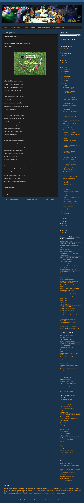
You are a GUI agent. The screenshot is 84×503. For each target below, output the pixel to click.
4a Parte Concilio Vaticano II (67, 306)
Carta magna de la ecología (67, 251)
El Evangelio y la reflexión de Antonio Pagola (70, 152)
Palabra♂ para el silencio (9, 493)
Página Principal (32, 200)
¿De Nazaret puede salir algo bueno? (70, 414)
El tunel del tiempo (65, 433)
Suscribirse (63, 42)
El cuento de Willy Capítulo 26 (71, 176)
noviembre (66, 71)
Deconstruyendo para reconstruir (68, 326)
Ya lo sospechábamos (65, 377)
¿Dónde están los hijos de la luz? (68, 418)
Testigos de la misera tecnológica (68, 343)
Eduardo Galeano (64, 363)
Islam (45, 492)
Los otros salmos (66, 492)
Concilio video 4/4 (64, 298)
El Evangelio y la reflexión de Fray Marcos (70, 92)
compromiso (63, 488)
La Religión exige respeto (66, 389)
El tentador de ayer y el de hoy (68, 404)
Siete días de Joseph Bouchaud (68, 315)
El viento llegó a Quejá (69, 162)
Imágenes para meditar (69, 178)
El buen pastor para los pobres (71, 191)
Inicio (5, 27)
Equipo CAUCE (64, 48)
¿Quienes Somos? (15, 27)
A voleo (7, 488)
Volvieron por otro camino (66, 452)
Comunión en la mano (66, 277)
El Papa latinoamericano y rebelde (69, 253)
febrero (65, 213)
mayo (64, 85)
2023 (63, 62)
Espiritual (6, 490)
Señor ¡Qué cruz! (64, 425)
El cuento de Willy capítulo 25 (70, 203)
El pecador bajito (64, 429)
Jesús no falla (66, 189)
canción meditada (53, 488)
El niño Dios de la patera (66, 391)
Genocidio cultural (64, 337)
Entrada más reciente (11, 200)
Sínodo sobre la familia (66, 241)
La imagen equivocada (66, 275)
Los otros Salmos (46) (69, 155)
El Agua (62, 446)
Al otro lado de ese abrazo (70, 99)
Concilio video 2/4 (64, 302)
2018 (63, 223)
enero (64, 216)
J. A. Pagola (51, 492)
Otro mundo (19, 488)
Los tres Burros (64, 435)
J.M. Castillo (58, 492)
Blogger (62, 499)
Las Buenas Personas (66, 259)
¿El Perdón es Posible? (66, 261)
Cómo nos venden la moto (67, 476)
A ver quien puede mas (66, 443)
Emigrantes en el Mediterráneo (68, 359)
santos (20, 492)
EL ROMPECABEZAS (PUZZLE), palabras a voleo (71, 88)
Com (57, 490)
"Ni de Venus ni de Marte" (69, 171)
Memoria (78, 490)
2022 (63, 65)
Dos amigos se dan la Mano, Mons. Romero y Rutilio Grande (69, 282)
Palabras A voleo (75, 492)
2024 (63, 60)
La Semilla (62, 402)
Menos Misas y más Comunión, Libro (69, 328)
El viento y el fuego (65, 416)
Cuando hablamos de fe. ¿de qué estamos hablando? (69, 323)
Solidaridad (18, 493)
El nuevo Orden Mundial (66, 356)
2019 (63, 221)
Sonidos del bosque (68, 206)
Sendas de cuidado (65, 379)
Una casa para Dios (65, 412)
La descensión (64, 431)
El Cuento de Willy (58, 27)
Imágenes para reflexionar (70, 201)
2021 (63, 67)
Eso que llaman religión (69, 130)
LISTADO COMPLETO (66, 399)
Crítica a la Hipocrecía (66, 480)
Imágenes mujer (70, 490)
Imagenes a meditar (40, 488)
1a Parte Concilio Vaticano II (67, 312)
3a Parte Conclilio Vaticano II (67, 308)
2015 (63, 230)
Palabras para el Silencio (69, 157)
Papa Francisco (50, 490)
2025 (63, 58)
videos (70, 488)
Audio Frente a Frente (38, 492)
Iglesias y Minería (64, 255)
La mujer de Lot (64, 454)
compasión (24, 493)
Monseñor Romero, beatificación (68, 294)
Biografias (30, 488)
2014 (63, 232)
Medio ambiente (32, 490)
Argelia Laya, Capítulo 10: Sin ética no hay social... (71, 168)
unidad (61, 493)
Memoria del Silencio (68, 159)
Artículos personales (29, 27)
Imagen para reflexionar (69, 97)
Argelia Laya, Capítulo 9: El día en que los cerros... (71, 198)
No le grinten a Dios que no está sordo (70, 448)
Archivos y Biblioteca (44, 27)
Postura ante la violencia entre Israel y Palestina (71, 102)
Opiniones (41, 490)
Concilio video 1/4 (64, 304)
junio (64, 83)
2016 (63, 228)
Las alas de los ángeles (66, 427)
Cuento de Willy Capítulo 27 (70, 140)
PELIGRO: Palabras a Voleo (70, 149)
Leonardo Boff (21, 490)
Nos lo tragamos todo (65, 478)
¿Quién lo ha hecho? (65, 345)
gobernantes (47, 493)
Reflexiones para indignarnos (67, 341)
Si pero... (62, 441)
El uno (61, 410)
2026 (63, 55)
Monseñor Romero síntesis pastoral (69, 288)
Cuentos (76, 488)
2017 (63, 225)
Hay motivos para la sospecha (68, 381)
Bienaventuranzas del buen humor (69, 257)
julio (64, 80)
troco (57, 493)
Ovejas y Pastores (65, 422)
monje (53, 493)
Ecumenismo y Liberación (67, 317)
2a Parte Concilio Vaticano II (67, 310)
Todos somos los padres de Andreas (69, 361)
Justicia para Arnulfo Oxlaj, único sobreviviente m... (71, 135)
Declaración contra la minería (67, 368)
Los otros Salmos (67, 95)
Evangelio (13, 490)
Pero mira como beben (66, 339)
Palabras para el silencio (69, 105)
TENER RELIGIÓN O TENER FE (68, 243)
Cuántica (63, 490)
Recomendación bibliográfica (70, 174)
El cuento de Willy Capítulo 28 (71, 114)
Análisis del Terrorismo (66, 387)
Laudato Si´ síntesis (65, 249)
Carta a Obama (64, 373)
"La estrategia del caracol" (70, 111)
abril (64, 209)
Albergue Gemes (27, 492)
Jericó (61, 437)
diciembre (66, 69)
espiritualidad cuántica (38, 493)
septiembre (66, 76)
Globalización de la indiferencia (68, 269)
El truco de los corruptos (66, 347)
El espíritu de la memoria (66, 335)
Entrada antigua (50, 200)
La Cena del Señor (65, 263)
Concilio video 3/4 (64, 300)
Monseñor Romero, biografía (67, 296)
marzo (65, 211)
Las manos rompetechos (66, 450)
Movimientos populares (66, 370)
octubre (65, 74)
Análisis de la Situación (66, 375)
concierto (30, 493)
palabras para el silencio (11, 492)
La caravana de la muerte (66, 439)
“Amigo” (65, 138)
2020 (63, 218)
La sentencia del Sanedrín (67, 279)
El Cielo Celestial (64, 420)
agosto (65, 78)
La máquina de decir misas (67, 408)
